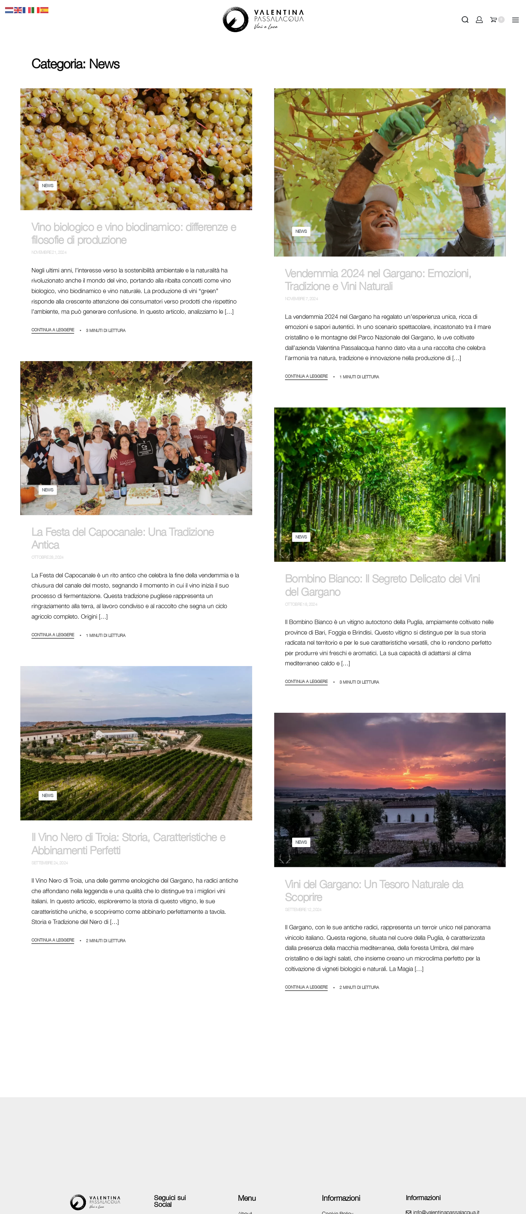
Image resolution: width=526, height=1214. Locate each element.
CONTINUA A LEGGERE (52, 330)
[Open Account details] (479, 19)
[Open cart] (497, 19)
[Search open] (465, 19)
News (47, 185)
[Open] (515, 20)
